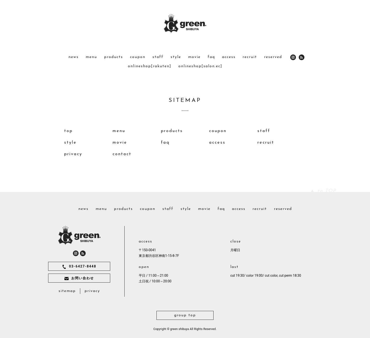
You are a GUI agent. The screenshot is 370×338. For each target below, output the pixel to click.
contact (122, 154)
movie (194, 57)
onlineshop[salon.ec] (200, 66)
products (113, 57)
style (176, 57)
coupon (137, 57)
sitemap (67, 291)
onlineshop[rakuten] (149, 66)
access (228, 57)
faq (211, 57)
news (73, 57)
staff (158, 57)
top (68, 131)
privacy (73, 154)
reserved (273, 57)
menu (91, 57)
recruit (250, 57)
